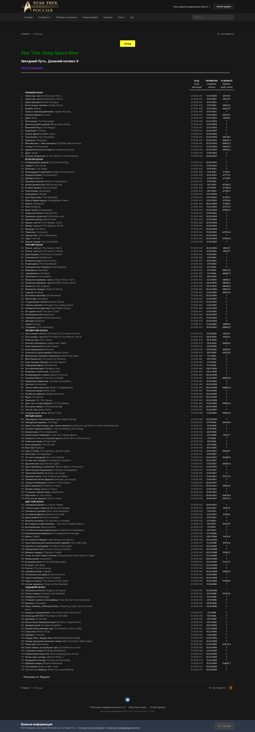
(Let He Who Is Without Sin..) (58, 438)
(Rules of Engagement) (49, 387)
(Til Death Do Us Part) (53, 647)
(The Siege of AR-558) (46, 615)
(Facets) (33, 324)
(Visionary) (36, 298)
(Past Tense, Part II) (50, 282)
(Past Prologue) (42, 102)
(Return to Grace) (46, 374)
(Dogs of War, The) (41, 666)
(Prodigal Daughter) (43, 625)
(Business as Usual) (45, 473)
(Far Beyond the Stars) (48, 546)
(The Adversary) (39, 327)
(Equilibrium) (38, 257)
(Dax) (31, 118)
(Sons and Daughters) (47, 511)
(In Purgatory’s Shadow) (48, 460)
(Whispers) (34, 203)
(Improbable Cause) (48, 308)
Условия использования (91, 727)
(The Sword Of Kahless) (45, 359)
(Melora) (34, 178)
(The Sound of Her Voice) (46, 580)
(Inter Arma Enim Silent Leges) (59, 641)
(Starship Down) (47, 352)
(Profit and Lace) (45, 574)
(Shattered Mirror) (44, 394)
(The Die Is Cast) (42, 311)
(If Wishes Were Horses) (53, 143)
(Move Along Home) (47, 124)
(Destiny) (34, 292)
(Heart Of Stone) (43, 289)
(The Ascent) (40, 444)
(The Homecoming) (46, 162)
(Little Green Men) (52, 355)
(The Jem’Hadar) (41, 241)
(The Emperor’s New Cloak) (53, 628)
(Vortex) (35, 130)
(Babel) (33, 108)
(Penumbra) (36, 644)
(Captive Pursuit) (48, 111)
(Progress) (36, 140)
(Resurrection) (40, 527)
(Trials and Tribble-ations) (51, 435)
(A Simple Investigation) (51, 470)
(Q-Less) (38, 114)
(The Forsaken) (36, 146)
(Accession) (36, 384)
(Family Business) (43, 317)
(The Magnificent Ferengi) (52, 533)
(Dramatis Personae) (49, 149)
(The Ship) (41, 422)
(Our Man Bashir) (45, 362)
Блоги (121, 17)
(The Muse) (34, 397)
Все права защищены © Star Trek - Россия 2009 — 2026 (127, 711)
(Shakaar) (35, 320)
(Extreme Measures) (43, 663)
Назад (127, 43)
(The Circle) (35, 165)
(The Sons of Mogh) (44, 378)
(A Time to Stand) (44, 504)
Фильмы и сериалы (66, 17)
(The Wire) (35, 229)
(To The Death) (47, 403)
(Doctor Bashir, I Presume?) (54, 466)
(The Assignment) (41, 432)
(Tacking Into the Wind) (47, 660)
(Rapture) (34, 447)
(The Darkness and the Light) (47, 451)
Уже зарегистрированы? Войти (191, 6)
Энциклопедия (90, 17)
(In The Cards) (38, 495)
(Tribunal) (32, 238)
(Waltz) (32, 536)
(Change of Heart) (43, 552)
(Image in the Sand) (45, 590)
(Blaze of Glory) (41, 489)
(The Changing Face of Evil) (51, 653)
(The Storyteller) (39, 137)
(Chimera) (35, 634)
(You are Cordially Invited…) (55, 523)
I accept (224, 726)
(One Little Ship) (56, 542)
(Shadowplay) (38, 210)
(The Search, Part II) (44, 251)
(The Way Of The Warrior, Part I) (52, 333)
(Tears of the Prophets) (46, 584)
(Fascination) (38, 276)
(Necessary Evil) (43, 184)
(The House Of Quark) (43, 254)
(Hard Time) (40, 390)
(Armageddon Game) (47, 200)
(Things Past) (40, 441)
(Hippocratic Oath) (45, 343)
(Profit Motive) (43, 295)
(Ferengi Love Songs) (50, 479)
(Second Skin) (40, 260)
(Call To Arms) (43, 498)
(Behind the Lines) (45, 514)
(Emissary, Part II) (44, 99)
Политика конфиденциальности (107, 707)
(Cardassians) (41, 175)
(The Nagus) (40, 127)
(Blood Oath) (40, 219)
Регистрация (224, 6)
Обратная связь (137, 707)
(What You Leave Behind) (49, 669)
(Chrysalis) (35, 603)
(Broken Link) (43, 413)
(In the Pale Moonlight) (45, 561)
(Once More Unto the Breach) (53, 612)
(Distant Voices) (44, 301)
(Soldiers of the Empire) (48, 482)
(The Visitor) (38, 340)
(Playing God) (41, 213)
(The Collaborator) (41, 235)
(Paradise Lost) (42, 368)
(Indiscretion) (41, 346)
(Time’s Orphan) (43, 577)
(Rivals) (36, 194)
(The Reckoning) (38, 568)
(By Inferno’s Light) (42, 463)
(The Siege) (36, 168)
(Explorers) (39, 314)
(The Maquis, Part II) (44, 225)
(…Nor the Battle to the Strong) (54, 428)
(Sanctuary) (38, 191)
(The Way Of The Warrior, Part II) (53, 336)
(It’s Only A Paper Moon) (53, 622)
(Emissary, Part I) (43, 95)
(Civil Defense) (45, 267)
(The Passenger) (39, 121)
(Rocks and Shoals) (47, 508)
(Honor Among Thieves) (47, 549)
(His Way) (35, 565)
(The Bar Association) (48, 381)
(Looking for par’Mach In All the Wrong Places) (71, 425)
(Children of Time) (43, 485)
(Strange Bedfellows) (45, 650)
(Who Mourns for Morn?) (49, 539)
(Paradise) (32, 206)
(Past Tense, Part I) (50, 279)
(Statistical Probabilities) (54, 530)
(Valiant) (38, 571)
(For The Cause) (38, 400)
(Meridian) (36, 270)
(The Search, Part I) (43, 248)
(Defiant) (37, 273)
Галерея (108, 17)
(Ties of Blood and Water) (46, 476)
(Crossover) (36, 232)
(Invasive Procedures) (49, 172)
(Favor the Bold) (42, 517)
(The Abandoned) (41, 263)
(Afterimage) (37, 596)
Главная (28, 17)
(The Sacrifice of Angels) (47, 520)
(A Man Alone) (44, 105)
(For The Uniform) (44, 457)
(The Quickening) (43, 406)
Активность (44, 17)
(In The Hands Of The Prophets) (51, 156)
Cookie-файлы (158, 707)
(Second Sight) (41, 187)
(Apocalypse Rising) (50, 419)
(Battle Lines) (40, 134)
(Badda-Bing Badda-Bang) (52, 638)
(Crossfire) (42, 371)
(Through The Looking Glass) (49, 305)
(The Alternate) (41, 197)
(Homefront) (41, 365)
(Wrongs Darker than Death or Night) (59, 555)
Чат (132, 17)
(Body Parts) (38, 409)
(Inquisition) (38, 558)
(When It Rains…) (44, 657)
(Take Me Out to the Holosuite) (57, 600)
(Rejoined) (39, 349)
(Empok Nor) (44, 492)
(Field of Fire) (37, 631)
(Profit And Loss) (44, 216)
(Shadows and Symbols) (45, 593)
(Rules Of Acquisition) (46, 181)
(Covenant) (36, 619)
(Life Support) (37, 286)
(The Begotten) (38, 454)
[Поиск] (203, 17)
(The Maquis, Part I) (43, 222)
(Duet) (31, 153)
